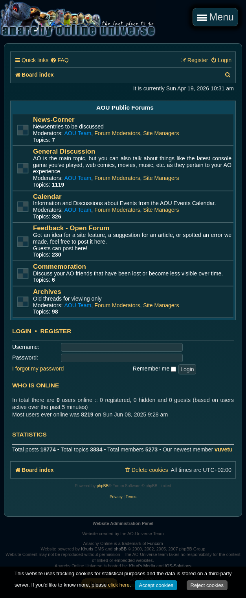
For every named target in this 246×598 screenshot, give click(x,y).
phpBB (102, 486)
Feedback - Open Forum (71, 228)
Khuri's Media (142, 565)
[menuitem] (59, 60)
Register (55, 331)
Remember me (154, 368)
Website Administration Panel (123, 523)
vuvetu (224, 449)
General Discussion (64, 151)
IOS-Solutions (178, 565)
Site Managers (161, 133)
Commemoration (59, 266)
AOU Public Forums (125, 107)
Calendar (47, 196)
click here (119, 585)
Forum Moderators (117, 133)
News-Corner (54, 119)
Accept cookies (156, 585)
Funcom (155, 543)
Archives (47, 291)
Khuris (87, 549)
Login (21, 331)
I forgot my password (38, 368)
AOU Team (77, 133)
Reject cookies (207, 585)
